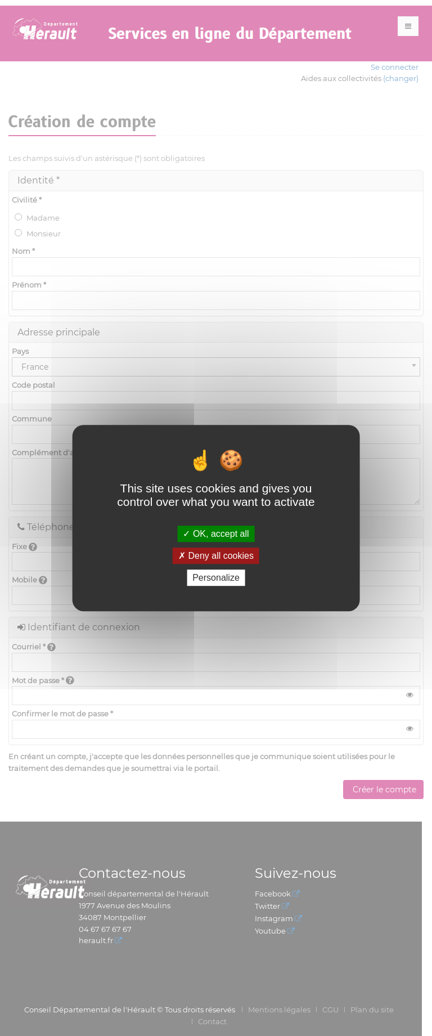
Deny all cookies (216, 555)
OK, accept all (216, 534)
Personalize (216, 577)
